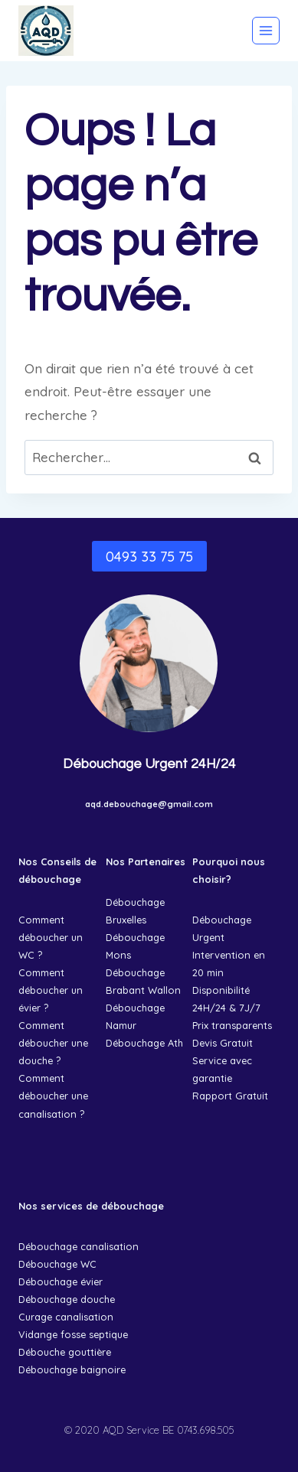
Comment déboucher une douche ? (53, 1043)
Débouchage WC (57, 1264)
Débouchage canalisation (78, 1246)
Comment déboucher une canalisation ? (53, 1095)
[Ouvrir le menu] (266, 30)
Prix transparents (232, 1025)
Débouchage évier (60, 1281)
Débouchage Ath (144, 1043)
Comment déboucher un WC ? (50, 937)
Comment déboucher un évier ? (50, 990)
